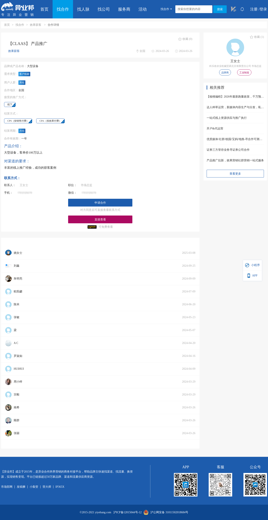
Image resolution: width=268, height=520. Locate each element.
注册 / (255, 9)
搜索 (220, 9)
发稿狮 (21, 486)
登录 (263, 9)
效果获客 (36, 24)
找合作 (63, 9)
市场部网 (6, 486)
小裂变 (34, 486)
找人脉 (83, 9)
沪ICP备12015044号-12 (127, 512)
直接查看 (100, 219)
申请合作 (100, 202)
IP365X (59, 486)
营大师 (47, 486)
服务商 (124, 9)
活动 (143, 9)
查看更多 (235, 173)
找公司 (104, 9)
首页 (44, 9)
